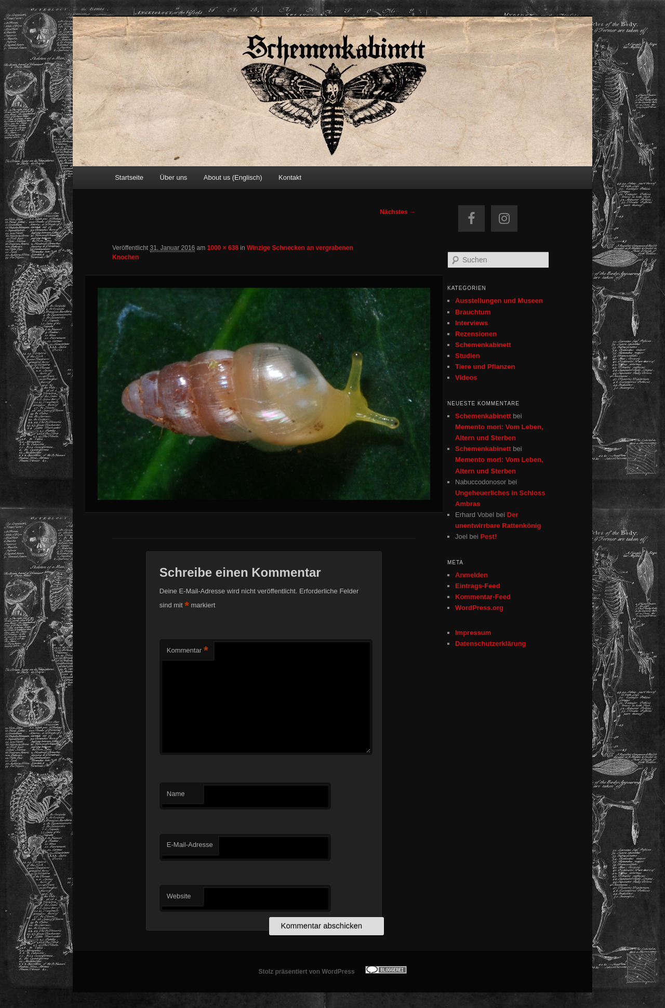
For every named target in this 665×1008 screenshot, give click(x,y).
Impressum (473, 632)
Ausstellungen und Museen (499, 300)
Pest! (488, 536)
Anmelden (471, 575)
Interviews (471, 323)
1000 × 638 (222, 247)
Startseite (129, 177)
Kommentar (187, 650)
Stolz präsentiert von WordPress (306, 971)
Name (176, 794)
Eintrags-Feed (477, 586)
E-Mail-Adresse (190, 844)
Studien (467, 356)
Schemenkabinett (483, 345)
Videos (466, 377)
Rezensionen (476, 334)
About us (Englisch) (233, 177)
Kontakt (289, 177)
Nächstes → (398, 212)
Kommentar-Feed (483, 597)
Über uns (174, 177)
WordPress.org (479, 608)
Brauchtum (473, 312)
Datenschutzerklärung (490, 643)
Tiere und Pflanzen (485, 366)
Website (179, 896)
